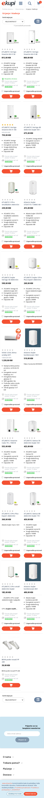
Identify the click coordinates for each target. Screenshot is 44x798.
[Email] (22, 733)
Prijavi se (22, 740)
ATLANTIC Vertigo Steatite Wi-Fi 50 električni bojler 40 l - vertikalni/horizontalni (11, 53)
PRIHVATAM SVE (30, 794)
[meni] (20, 3)
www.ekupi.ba (7, 783)
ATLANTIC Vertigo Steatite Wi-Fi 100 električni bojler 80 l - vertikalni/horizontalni (11, 128)
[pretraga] (29, 3)
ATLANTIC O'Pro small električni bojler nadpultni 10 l (11, 587)
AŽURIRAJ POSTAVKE (15, 794)
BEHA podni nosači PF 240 (10, 660)
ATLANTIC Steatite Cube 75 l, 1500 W (9, 441)
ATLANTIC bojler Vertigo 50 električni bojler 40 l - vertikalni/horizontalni (11, 278)
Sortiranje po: (7, 17)
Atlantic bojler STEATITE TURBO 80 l (32, 203)
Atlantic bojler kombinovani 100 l (31, 353)
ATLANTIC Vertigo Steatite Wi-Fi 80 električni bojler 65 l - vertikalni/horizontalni (33, 53)
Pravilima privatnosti (22, 788)
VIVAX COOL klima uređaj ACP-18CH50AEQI (9, 353)
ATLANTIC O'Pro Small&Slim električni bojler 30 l (10, 203)
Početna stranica (7, 9)
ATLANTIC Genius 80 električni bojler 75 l (32, 515)
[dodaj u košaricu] (11, 96)
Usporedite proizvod (11, 91)
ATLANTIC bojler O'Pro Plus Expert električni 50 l (33, 278)
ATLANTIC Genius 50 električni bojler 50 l (32, 441)
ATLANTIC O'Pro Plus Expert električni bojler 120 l (10, 515)
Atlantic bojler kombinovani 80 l (31, 587)
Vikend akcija (19, 9)
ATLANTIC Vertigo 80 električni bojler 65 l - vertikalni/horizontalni (33, 128)
